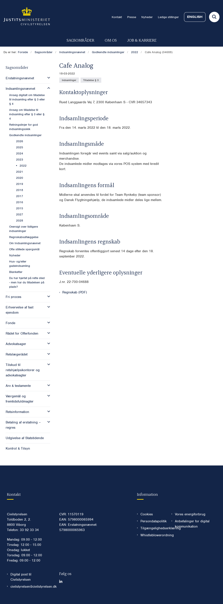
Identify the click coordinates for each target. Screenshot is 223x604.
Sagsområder (80, 39)
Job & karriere (142, 39)
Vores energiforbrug (190, 514)
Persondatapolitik (152, 521)
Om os (111, 39)
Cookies (146, 514)
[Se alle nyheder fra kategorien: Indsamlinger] (69, 80)
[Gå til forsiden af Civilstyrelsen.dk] (25, 17)
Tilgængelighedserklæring (152, 528)
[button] (47, 77)
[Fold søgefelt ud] (214, 17)
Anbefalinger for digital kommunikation (192, 524)
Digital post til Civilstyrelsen (20, 577)
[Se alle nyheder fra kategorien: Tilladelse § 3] (91, 80)
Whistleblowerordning (152, 535)
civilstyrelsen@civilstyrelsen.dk (31, 586)
